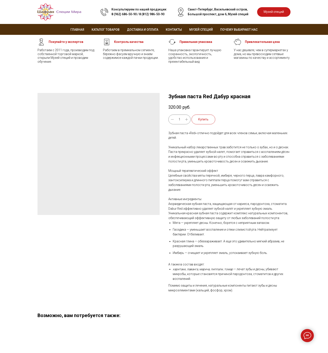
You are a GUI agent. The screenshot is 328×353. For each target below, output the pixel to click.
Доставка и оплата (142, 29)
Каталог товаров (106, 29)
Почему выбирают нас (239, 29)
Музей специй (201, 29)
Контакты (174, 29)
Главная (77, 29)
